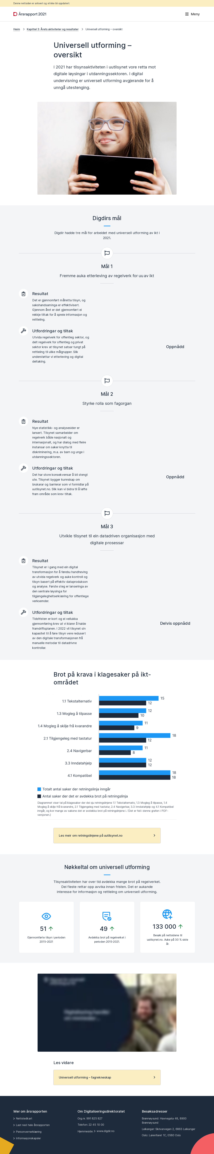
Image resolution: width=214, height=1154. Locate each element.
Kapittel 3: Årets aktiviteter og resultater (53, 29)
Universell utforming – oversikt (104, 29)
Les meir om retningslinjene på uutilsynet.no (91, 835)
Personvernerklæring (29, 1131)
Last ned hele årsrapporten (33, 1125)
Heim (16, 29)
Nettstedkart (24, 1118)
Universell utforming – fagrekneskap (85, 1077)
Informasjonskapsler (28, 1138)
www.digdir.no (105, 1131)
